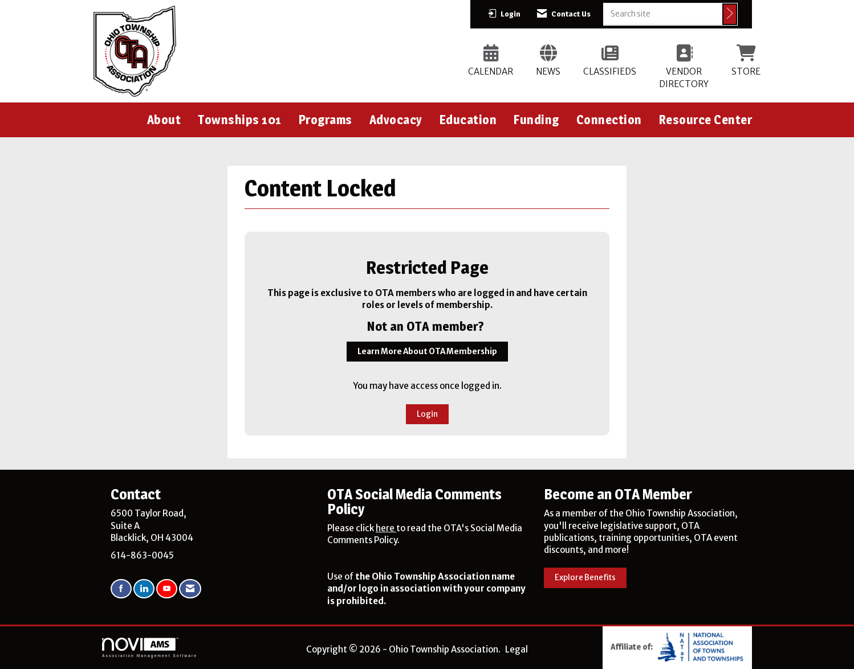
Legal (516, 649)
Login (427, 414)
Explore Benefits (585, 577)
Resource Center (706, 119)
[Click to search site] (729, 14)
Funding (536, 119)
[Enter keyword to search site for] (663, 13)
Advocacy (395, 119)
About (164, 119)
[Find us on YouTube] (166, 589)
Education (468, 119)
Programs (325, 119)
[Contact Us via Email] (190, 589)
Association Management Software (149, 648)
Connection (609, 119)
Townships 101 (240, 119)
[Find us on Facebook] (121, 589)
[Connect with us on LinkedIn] (143, 589)
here (386, 528)
